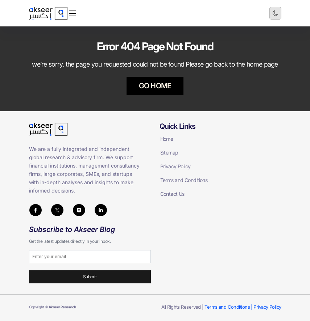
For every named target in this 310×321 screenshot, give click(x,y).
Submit (89, 276)
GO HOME (155, 85)
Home (166, 139)
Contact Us (172, 194)
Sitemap (169, 152)
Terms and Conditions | (228, 307)
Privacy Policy (175, 166)
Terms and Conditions (184, 180)
